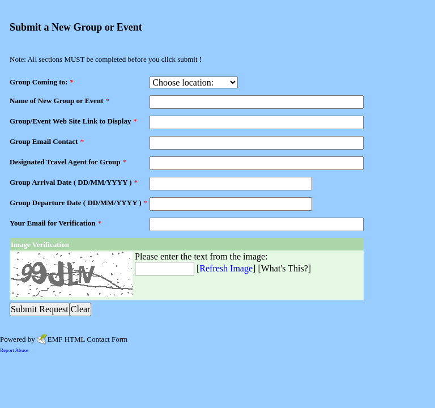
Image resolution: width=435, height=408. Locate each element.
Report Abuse (14, 350)
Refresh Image (226, 268)
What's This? (284, 268)
